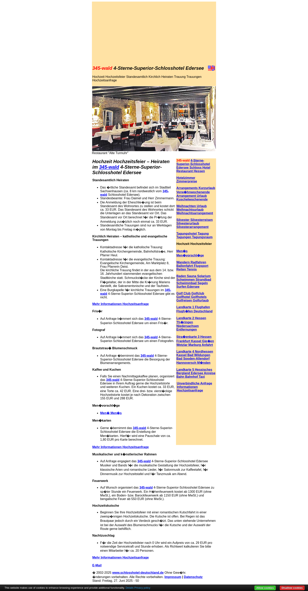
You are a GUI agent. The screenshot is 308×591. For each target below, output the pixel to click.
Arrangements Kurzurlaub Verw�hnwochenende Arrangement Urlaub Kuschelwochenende (195, 193)
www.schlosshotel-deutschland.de (138, 572)
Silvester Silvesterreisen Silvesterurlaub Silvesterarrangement (194, 223)
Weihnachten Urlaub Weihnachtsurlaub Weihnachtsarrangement (194, 209)
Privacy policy (142, 587)
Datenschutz (193, 577)
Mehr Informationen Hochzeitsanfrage (120, 557)
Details (130, 587)
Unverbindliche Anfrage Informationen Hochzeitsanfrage (194, 387)
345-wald (109, 167)
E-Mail (97, 565)
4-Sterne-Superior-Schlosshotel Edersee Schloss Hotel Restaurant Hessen (193, 166)
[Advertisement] (154, 33)
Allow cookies (265, 587)
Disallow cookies (292, 587)
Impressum (172, 577)
